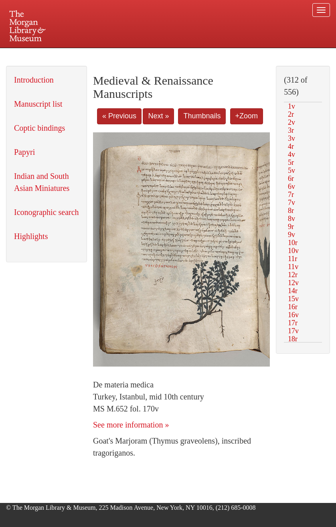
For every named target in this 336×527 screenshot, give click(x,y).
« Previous (119, 116)
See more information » (131, 424)
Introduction (34, 79)
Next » (158, 116)
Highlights (31, 236)
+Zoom (246, 116)
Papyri (24, 152)
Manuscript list (38, 103)
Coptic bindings (39, 128)
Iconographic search (46, 212)
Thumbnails (202, 116)
